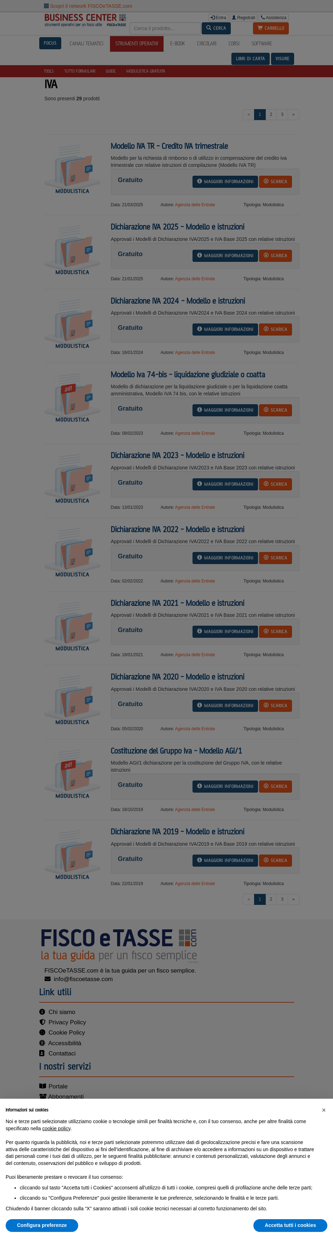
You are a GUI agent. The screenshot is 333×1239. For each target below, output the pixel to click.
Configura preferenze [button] (42, 1225)
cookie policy (56, 1128)
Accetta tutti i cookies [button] (290, 1225)
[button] (323, 1110)
